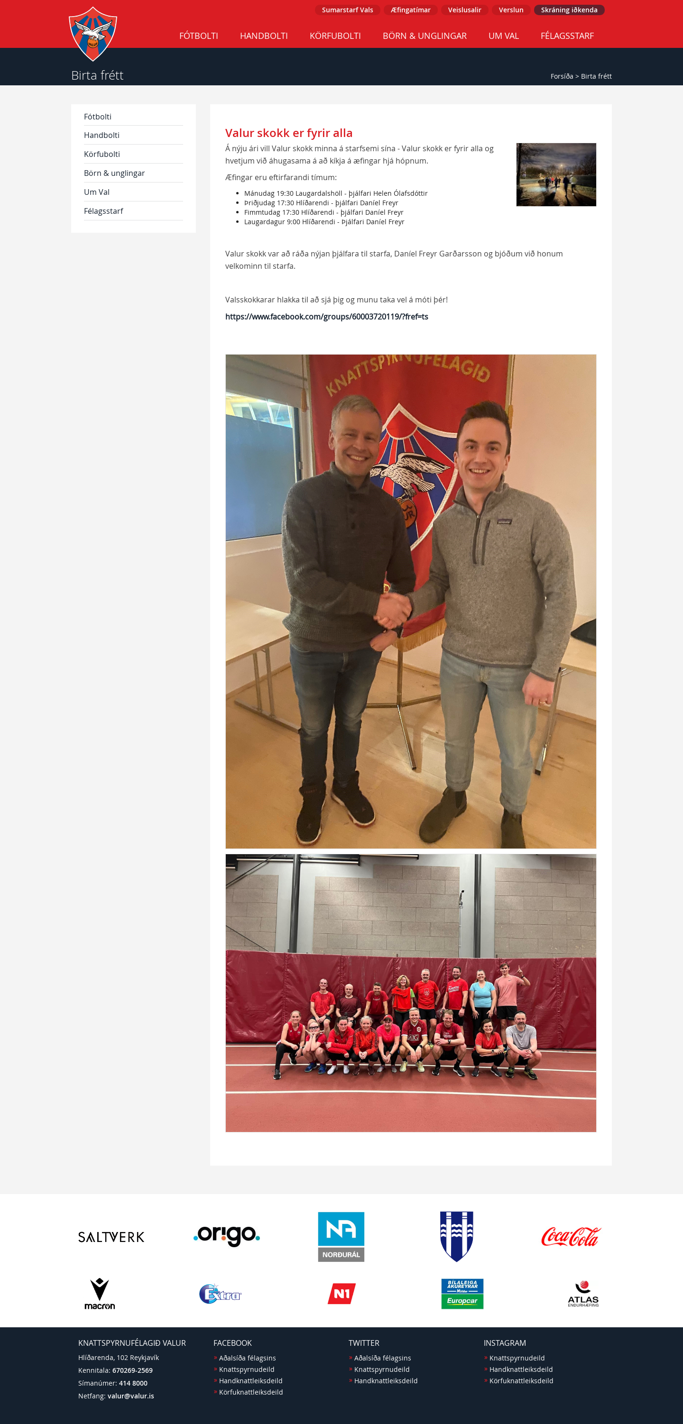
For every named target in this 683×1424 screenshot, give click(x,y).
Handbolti (264, 35)
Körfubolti (335, 35)
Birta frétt (596, 76)
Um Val (504, 35)
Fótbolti (198, 35)
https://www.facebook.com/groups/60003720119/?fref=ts (326, 316)
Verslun (511, 9)
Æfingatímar (411, 9)
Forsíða (562, 76)
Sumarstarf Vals (347, 9)
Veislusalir (464, 9)
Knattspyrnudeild (247, 1369)
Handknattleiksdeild (251, 1380)
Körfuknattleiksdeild (251, 1392)
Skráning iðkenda (569, 9)
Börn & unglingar (425, 35)
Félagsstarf (567, 35)
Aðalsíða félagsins (247, 1357)
